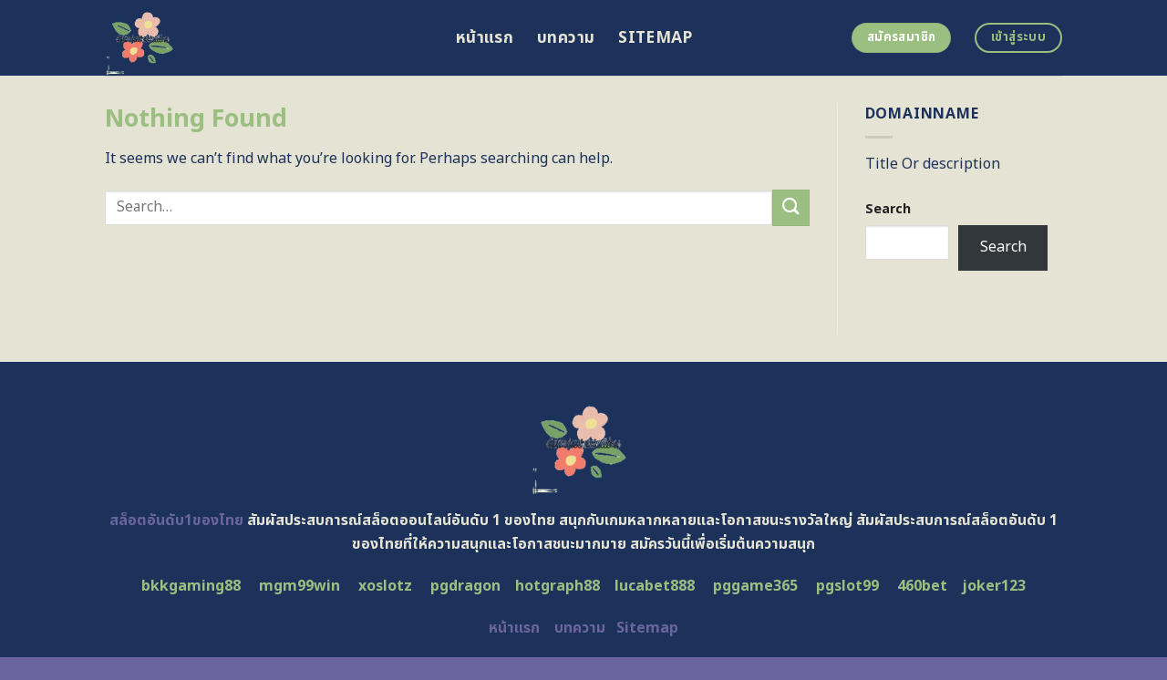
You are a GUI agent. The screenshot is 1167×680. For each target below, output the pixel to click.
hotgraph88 (557, 586)
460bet (922, 586)
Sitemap (655, 38)
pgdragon (465, 586)
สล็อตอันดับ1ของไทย (176, 520)
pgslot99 (847, 586)
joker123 (994, 586)
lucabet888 (654, 586)
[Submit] (790, 207)
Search (888, 209)
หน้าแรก (484, 38)
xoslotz (385, 586)
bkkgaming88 (191, 586)
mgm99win (299, 586)
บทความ (565, 38)
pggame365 (755, 586)
